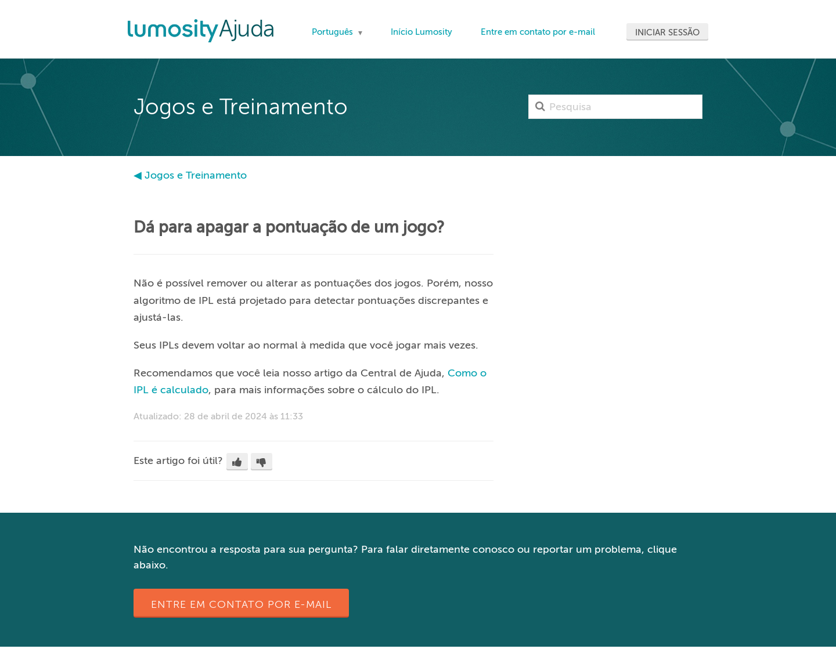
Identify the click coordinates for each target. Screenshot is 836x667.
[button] (237, 461)
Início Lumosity (421, 32)
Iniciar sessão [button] (667, 32)
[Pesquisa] (615, 107)
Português (333, 32)
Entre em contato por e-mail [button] (241, 604)
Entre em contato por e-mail (538, 32)
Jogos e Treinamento (196, 175)
